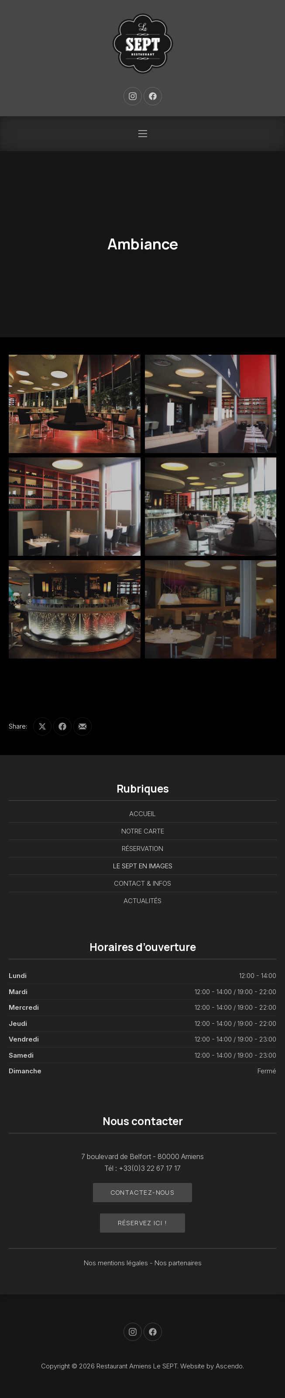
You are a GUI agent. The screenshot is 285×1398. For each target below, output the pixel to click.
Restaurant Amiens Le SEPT (136, 1366)
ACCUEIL (142, 814)
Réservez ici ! (143, 1223)
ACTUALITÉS (142, 901)
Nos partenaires (178, 1263)
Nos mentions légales (117, 1263)
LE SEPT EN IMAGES (142, 866)
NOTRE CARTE (142, 831)
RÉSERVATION (142, 848)
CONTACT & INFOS (142, 883)
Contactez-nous (143, 1192)
